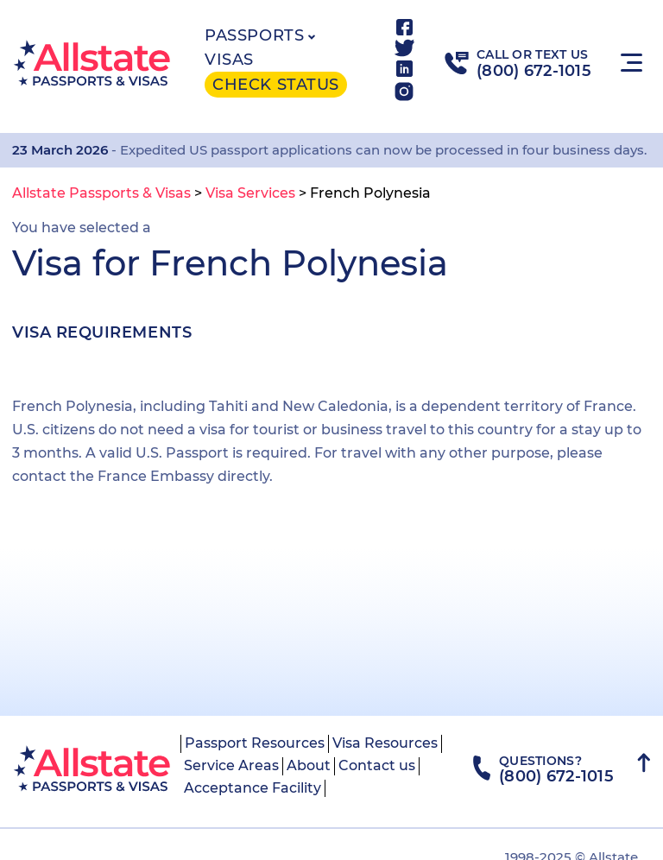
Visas (229, 59)
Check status (275, 84)
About (309, 765)
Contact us (376, 765)
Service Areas (231, 765)
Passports (254, 35)
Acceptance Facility (252, 788)
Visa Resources (385, 743)
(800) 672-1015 (534, 71)
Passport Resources (255, 743)
